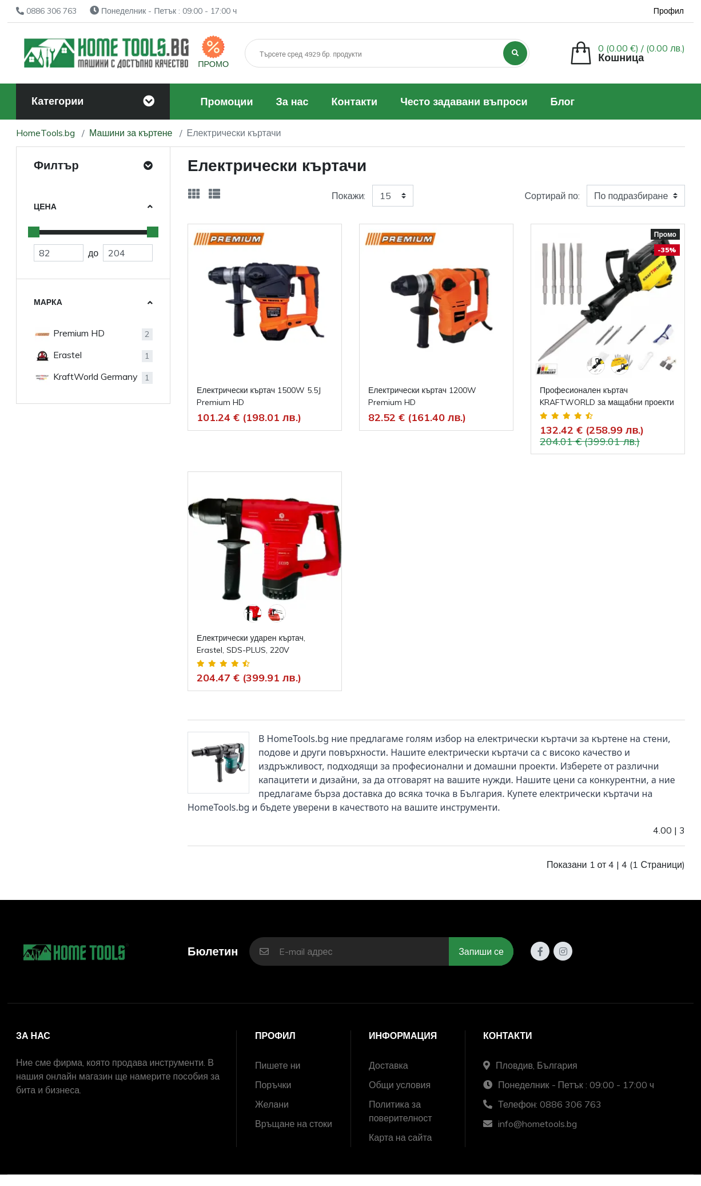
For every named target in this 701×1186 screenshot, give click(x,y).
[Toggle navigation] (148, 101)
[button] (627, 53)
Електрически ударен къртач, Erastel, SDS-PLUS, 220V (251, 644)
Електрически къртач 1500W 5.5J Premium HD (259, 396)
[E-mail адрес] (364, 951)
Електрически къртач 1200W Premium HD (422, 396)
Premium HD (69, 334)
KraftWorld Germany (86, 377)
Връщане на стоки (293, 1123)
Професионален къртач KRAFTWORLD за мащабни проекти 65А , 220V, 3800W (607, 396)
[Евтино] (58, 252)
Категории (57, 101)
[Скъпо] (128, 252)
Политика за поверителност (400, 1111)
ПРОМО (213, 64)
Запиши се (481, 951)
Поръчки (273, 1084)
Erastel (58, 355)
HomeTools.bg (45, 132)
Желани (272, 1104)
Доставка (388, 1065)
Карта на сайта (400, 1137)
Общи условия (400, 1084)
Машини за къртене (131, 132)
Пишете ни (277, 1065)
